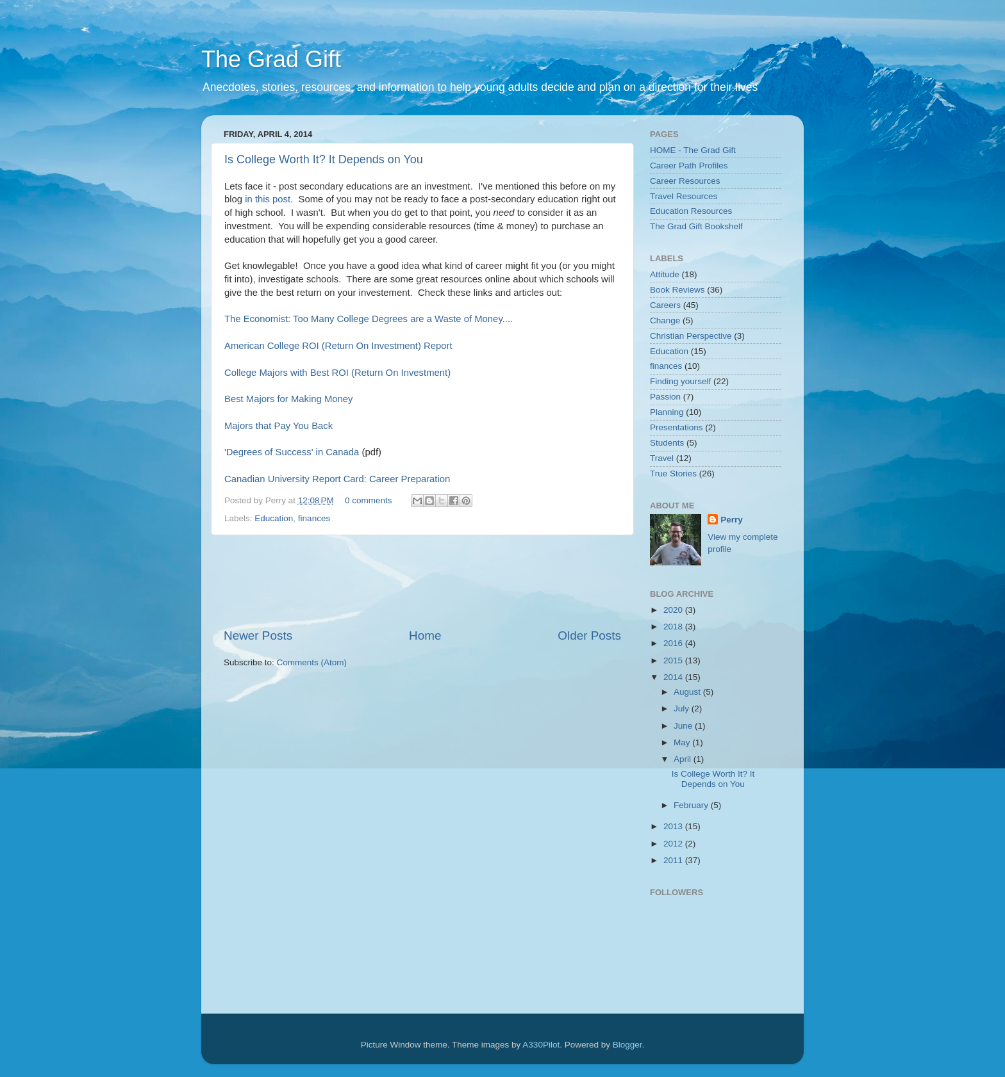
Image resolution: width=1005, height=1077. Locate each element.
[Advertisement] (457, 581)
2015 (674, 660)
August (688, 692)
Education (273, 518)
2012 (674, 843)
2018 (674, 626)
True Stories (673, 473)
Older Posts (589, 635)
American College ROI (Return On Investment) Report (338, 346)
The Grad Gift (271, 59)
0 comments (368, 500)
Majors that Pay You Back (278, 426)
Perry (731, 519)
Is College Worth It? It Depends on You (323, 159)
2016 (674, 643)
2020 (674, 610)
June (684, 726)
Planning (667, 412)
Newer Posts (258, 635)
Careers (665, 305)
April (684, 759)
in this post (267, 199)
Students (667, 443)
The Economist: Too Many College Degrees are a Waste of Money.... (368, 319)
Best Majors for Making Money (288, 399)
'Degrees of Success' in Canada (291, 452)
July (683, 708)
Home (425, 635)
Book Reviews (677, 290)
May (683, 742)
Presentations (676, 427)
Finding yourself (680, 381)
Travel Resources (683, 196)
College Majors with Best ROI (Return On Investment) (337, 373)
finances (314, 518)
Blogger (627, 1044)
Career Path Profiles (689, 165)
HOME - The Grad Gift (693, 150)
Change (665, 320)
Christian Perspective (691, 336)
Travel (662, 458)
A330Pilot (541, 1044)
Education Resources (691, 211)
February (692, 805)
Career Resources (685, 181)
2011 (674, 860)
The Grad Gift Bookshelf (696, 226)
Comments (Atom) (312, 662)
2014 (674, 677)
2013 (674, 826)
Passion (665, 396)
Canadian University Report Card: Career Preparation (337, 479)
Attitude (664, 274)
